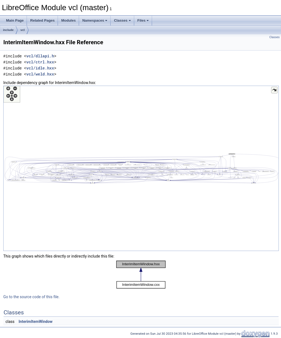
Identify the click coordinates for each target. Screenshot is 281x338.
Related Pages (42, 20)
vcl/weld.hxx (40, 74)
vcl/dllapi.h (40, 56)
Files (143, 20)
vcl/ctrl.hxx (40, 62)
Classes (122, 20)
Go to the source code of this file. (31, 297)
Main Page (15, 20)
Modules (68, 20)
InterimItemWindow (36, 321)
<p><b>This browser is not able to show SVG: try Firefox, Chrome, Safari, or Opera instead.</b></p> (141, 168)
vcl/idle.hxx (40, 68)
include (8, 30)
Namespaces (95, 20)
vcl (23, 30)
